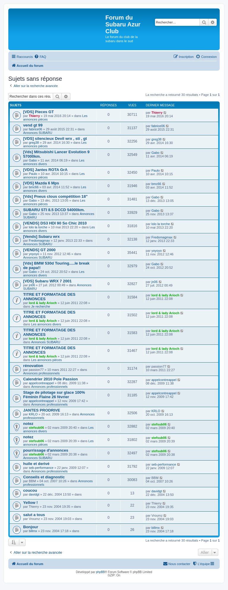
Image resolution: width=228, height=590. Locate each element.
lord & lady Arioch (43, 303)
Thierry (34, 116)
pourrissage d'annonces (45, 450)
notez (28, 423)
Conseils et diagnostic (44, 477)
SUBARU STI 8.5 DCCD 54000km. (54, 210)
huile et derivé (36, 463)
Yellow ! (30, 502)
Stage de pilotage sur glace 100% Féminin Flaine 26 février (54, 394)
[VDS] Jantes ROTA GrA (45, 169)
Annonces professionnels (41, 373)
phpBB (100, 572)
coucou (30, 490)
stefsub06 (36, 427)
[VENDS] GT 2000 (39, 250)
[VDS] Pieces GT (38, 112)
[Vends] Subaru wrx (41, 236)
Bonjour (30, 527)
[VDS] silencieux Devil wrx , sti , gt (55, 138)
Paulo (33, 173)
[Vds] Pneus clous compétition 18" (55, 196)
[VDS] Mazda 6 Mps (41, 183)
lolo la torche (38, 227)
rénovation (33, 365)
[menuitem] (40, 56)
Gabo (33, 160)
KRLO (33, 414)
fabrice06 (35, 129)
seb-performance (41, 467)
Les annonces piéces (46, 360)
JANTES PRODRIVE (41, 410)
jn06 (32, 285)
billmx (33, 531)
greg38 (34, 142)
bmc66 (34, 187)
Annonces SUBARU (37, 133)
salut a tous (34, 515)
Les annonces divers (46, 324)
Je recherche (40, 306)
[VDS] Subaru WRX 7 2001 (47, 281)
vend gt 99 (32, 125)
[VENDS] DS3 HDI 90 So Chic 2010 (55, 223)
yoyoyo (34, 254)
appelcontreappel (41, 383)
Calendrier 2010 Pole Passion (50, 379)
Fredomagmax (39, 240)
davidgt (34, 494)
